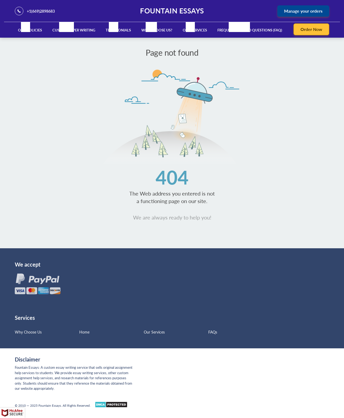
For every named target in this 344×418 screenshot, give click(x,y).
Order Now (311, 29)
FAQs (212, 332)
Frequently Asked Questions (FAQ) (249, 30)
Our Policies (30, 30)
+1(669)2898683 (41, 11)
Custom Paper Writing (73, 30)
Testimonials (118, 30)
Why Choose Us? (156, 30)
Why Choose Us (28, 332)
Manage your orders (303, 10)
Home (84, 332)
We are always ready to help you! (172, 217)
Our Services (195, 30)
